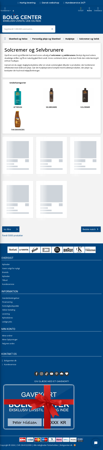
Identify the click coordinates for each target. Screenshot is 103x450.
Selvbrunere (51, 107)
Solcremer (85, 107)
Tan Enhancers (18, 129)
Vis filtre (11, 229)
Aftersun (18, 107)
